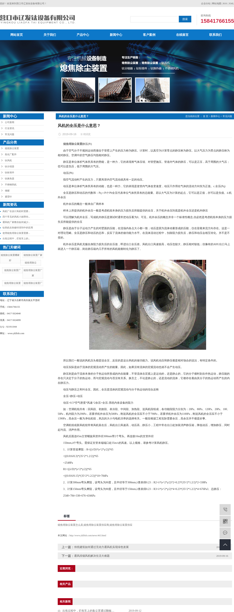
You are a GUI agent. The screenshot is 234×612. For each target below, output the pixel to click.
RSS (225, 3)
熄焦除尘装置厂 (12, 270)
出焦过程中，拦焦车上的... (16, 238)
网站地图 (216, 3)
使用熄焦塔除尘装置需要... (16, 233)
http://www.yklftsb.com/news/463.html (87, 535)
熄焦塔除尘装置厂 (33, 283)
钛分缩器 (9, 166)
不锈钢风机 (11, 184)
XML (231, 3)
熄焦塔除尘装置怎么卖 (70, 524)
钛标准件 (9, 172)
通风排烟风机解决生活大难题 (92, 555)
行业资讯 (9, 128)
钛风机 (8, 160)
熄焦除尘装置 (12, 148)
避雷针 (8, 196)
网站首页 (16, 34)
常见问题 (9, 134)
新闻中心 (116, 34)
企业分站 (205, 3)
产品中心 (83, 34)
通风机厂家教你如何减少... (16, 222)
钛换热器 (9, 178)
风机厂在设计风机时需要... (16, 211)
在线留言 (182, 34)
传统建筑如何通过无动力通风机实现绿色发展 (101, 547)
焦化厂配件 (11, 154)
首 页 (205, 116)
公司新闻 (9, 122)
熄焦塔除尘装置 (12, 283)
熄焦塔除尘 (30, 262)
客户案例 (149, 34)
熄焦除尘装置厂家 (33, 255)
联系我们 (215, 34)
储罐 (7, 190)
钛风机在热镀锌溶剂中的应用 (18, 227)
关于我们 (49, 34)
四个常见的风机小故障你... (16, 216)
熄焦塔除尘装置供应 (121, 524)
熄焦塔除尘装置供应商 (96, 524)
